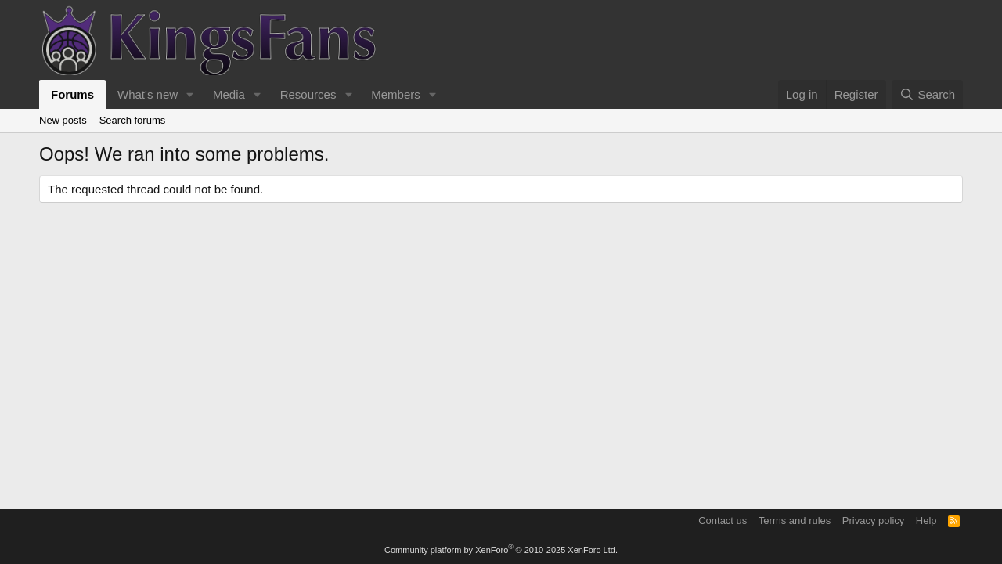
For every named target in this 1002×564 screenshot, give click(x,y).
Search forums (132, 120)
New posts (63, 120)
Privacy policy (873, 520)
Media (229, 94)
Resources (308, 94)
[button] (190, 94)
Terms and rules (795, 520)
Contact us (722, 520)
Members (395, 94)
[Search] (927, 94)
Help (926, 520)
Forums (72, 94)
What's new (147, 94)
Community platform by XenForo (501, 550)
